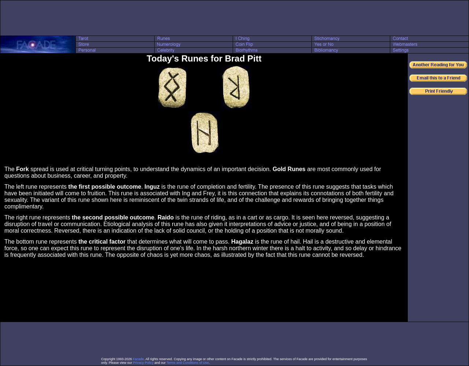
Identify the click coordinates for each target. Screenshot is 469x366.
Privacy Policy (143, 363)
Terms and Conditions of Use (187, 363)
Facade (138, 359)
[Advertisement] (234, 17)
